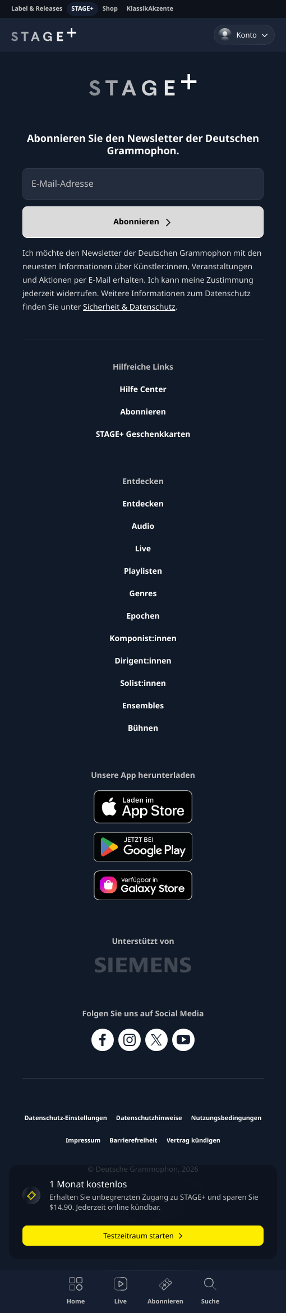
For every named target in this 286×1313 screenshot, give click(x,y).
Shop (110, 8)
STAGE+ (82, 8)
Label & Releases (36, 8)
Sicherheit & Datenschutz (129, 307)
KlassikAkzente (150, 8)
